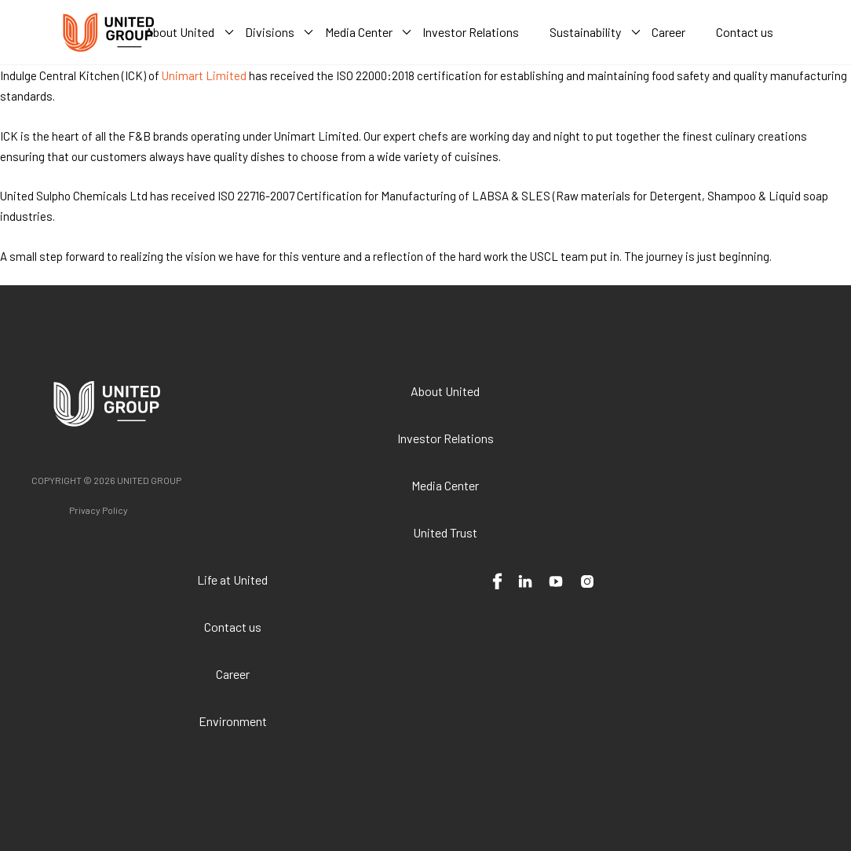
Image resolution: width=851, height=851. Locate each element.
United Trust (445, 532)
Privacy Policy (98, 509)
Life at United (232, 579)
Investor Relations (445, 438)
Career (233, 673)
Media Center (445, 485)
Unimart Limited (204, 75)
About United (445, 390)
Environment (233, 720)
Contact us (232, 626)
